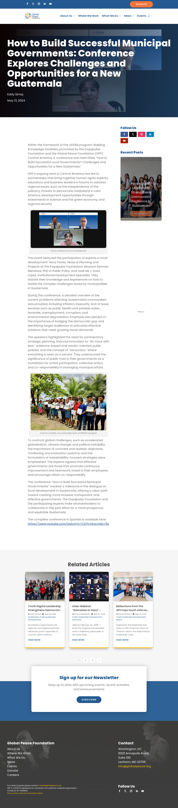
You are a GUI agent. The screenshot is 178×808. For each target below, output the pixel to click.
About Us (66, 16)
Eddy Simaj (35, 614)
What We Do (110, 16)
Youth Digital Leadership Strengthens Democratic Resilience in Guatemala (44, 610)
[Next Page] (99, 660)
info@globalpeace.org (134, 766)
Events (141, 16)
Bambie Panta (124, 614)
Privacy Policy (13, 793)
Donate (141, 4)
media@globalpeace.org (50, 785)
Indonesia (77, 619)
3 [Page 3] (92, 660)
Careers (13, 775)
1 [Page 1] (78, 660)
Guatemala (33, 617)
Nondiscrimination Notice (31, 793)
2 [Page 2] (85, 660)
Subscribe (89, 699)
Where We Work (88, 16)
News (127, 16)
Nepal (119, 619)
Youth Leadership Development (87, 617)
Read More (34, 640)
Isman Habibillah (81, 614)
